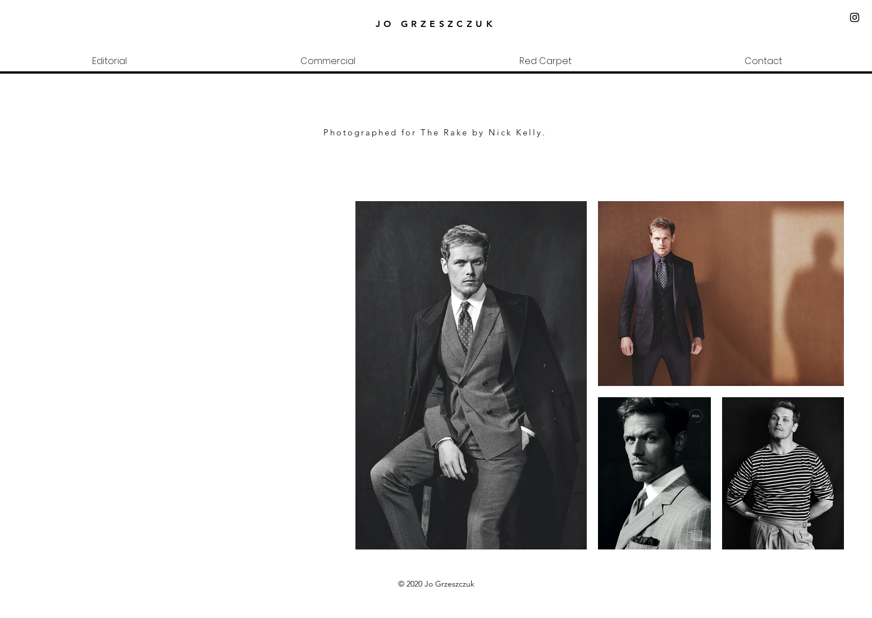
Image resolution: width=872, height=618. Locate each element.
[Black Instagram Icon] (854, 17)
